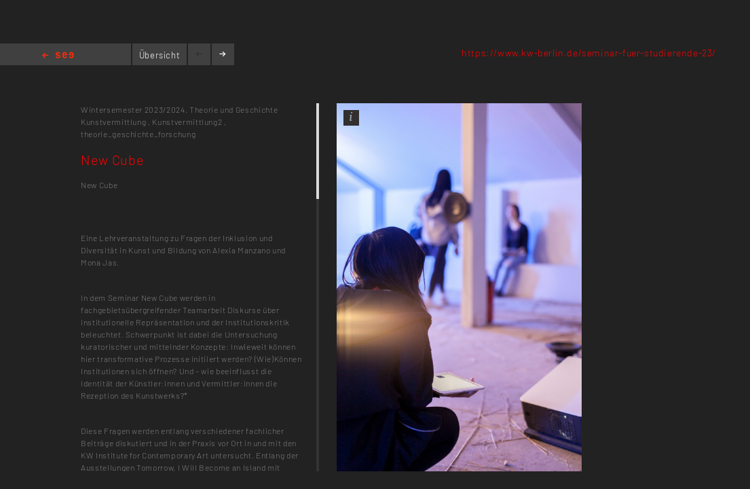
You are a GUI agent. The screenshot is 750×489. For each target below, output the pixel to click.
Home (58, 56)
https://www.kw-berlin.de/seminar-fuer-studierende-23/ (589, 52)
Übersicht (160, 55)
